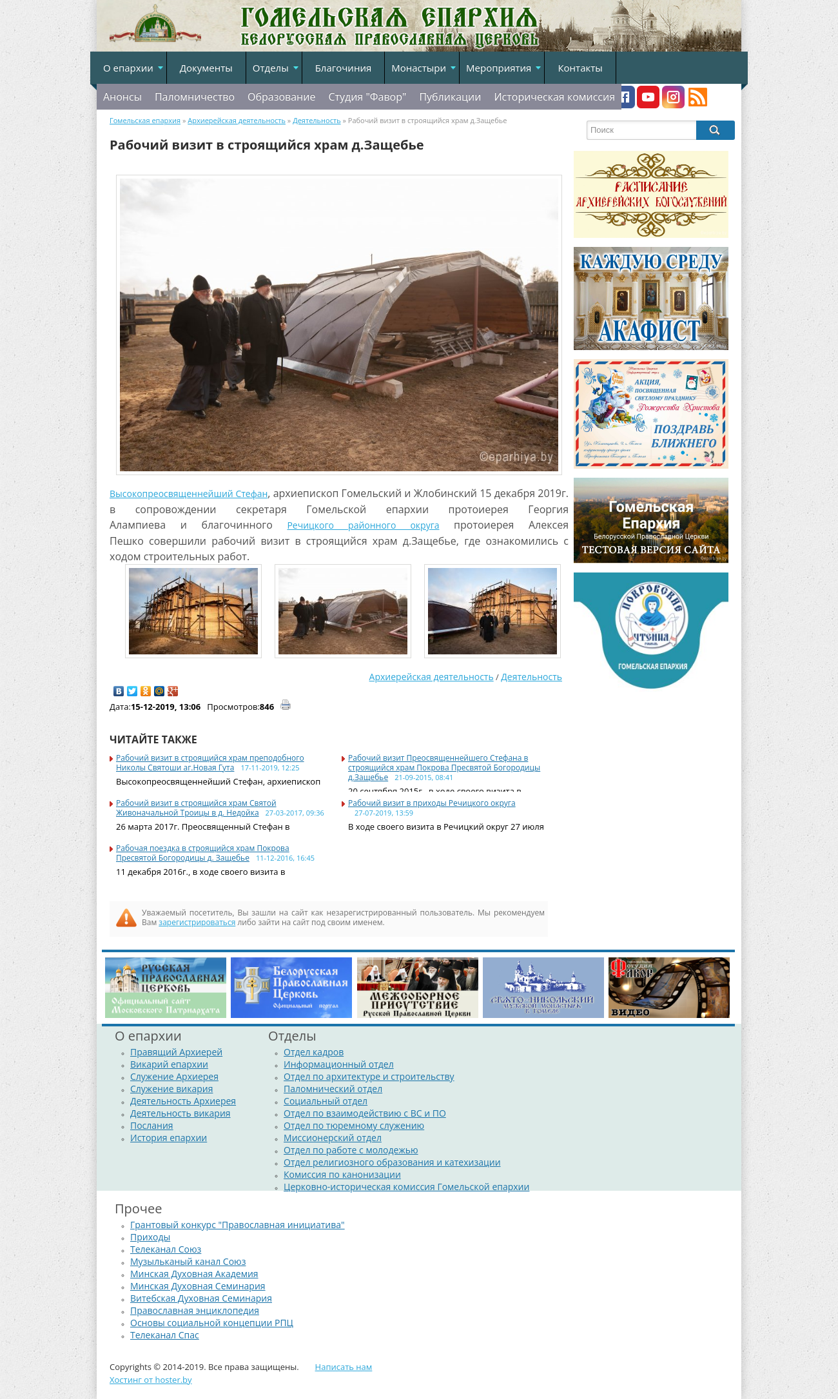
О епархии (128, 67)
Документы (206, 67)
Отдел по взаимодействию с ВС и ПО (365, 1113)
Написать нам (344, 1367)
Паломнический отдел (333, 1088)
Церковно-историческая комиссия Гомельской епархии (406, 1186)
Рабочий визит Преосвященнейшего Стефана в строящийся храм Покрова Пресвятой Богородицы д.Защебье (444, 767)
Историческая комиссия (554, 97)
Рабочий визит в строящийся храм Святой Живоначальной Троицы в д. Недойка (196, 807)
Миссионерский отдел (333, 1137)
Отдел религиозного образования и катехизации (392, 1162)
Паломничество (195, 97)
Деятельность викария (180, 1113)
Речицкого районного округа (363, 525)
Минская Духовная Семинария (198, 1286)
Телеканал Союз (165, 1249)
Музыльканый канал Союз (188, 1261)
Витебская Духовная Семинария (201, 1298)
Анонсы (122, 97)
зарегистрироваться (197, 922)
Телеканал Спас (164, 1335)
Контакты (580, 67)
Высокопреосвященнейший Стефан (189, 493)
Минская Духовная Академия (194, 1273)
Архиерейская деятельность (431, 676)
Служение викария (171, 1088)
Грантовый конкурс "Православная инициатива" (237, 1224)
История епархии (168, 1137)
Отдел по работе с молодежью (351, 1150)
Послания (151, 1125)
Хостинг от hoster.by (151, 1379)
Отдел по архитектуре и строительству (369, 1076)
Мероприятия (498, 67)
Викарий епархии (169, 1064)
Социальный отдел (325, 1101)
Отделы (271, 67)
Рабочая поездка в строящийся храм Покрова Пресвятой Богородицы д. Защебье (202, 853)
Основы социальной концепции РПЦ (211, 1322)
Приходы (150, 1237)
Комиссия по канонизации (342, 1174)
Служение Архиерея (174, 1076)
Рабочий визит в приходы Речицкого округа (432, 802)
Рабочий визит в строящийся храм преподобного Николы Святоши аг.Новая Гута (210, 762)
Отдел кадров (314, 1052)
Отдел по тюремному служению (354, 1125)
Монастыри (418, 67)
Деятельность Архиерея (183, 1101)
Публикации (450, 97)
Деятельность (531, 676)
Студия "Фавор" (367, 97)
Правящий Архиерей (176, 1052)
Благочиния (343, 67)
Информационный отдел (339, 1064)
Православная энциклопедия (194, 1310)
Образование (281, 97)
